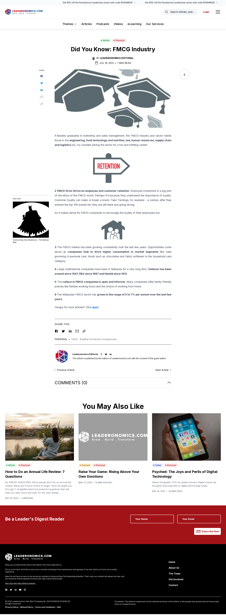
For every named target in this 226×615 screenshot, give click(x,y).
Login (206, 12)
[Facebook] (6, 590)
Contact (173, 586)
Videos (118, 25)
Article (105, 41)
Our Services (155, 25)
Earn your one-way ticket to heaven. (20, 584)
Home (172, 562)
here (95, 308)
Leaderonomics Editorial (117, 58)
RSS (59, 608)
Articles (86, 25)
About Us (174, 568)
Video (157, 466)
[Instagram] (25, 590)
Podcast (85, 466)
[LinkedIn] (15, 590)
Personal (118, 41)
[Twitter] (11, 590)
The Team (174, 574)
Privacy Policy (11, 608)
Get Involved (176, 580)
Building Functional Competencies (98, 340)
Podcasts (102, 25)
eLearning (134, 25)
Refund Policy (26, 608)
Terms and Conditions (45, 608)
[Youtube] (20, 590)
